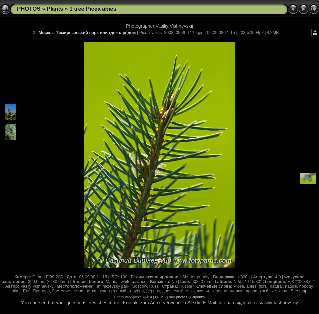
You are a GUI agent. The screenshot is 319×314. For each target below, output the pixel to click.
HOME (160, 297)
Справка (197, 297)
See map (299, 291)
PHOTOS (29, 9)
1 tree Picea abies (92, 9)
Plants (55, 9)
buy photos (178, 297)
